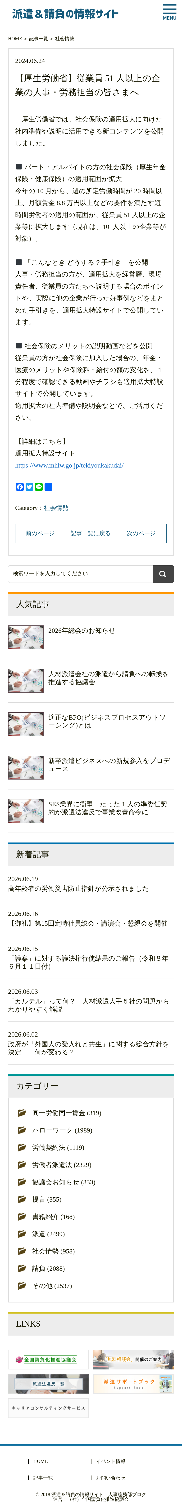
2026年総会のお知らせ (82, 630)
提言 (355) (47, 1199)
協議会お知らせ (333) (64, 1182)
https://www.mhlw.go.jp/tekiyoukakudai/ (69, 465)
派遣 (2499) (48, 1234)
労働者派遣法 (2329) (61, 1164)
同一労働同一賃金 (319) (66, 1113)
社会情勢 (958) (53, 1251)
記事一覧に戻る (91, 533)
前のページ (40, 533)
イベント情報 (111, 1461)
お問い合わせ (111, 1477)
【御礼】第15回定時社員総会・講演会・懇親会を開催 (88, 923)
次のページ (141, 533)
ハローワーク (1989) (62, 1130)
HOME (15, 38)
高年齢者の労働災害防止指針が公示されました (78, 888)
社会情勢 (64, 38)
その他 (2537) (52, 1285)
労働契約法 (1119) (58, 1147)
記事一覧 (38, 38)
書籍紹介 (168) (53, 1216)
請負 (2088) (48, 1268)
